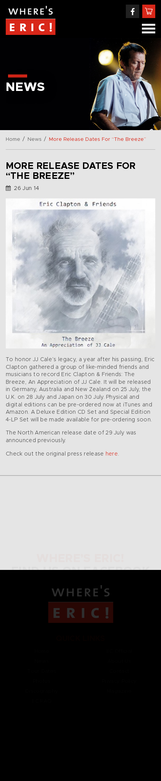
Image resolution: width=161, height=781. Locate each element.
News (35, 139)
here (112, 454)
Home (13, 139)
